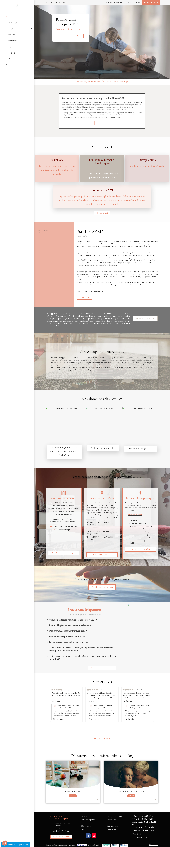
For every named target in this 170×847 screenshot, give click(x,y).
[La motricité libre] (73, 774)
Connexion (153, 845)
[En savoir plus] (84, 297)
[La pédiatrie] (17, 35)
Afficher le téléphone (65, 530)
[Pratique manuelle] (114, 816)
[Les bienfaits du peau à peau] (131, 774)
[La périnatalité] (17, 41)
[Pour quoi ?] (111, 819)
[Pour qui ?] (111, 823)
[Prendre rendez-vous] (151, 2)
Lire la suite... (56, 701)
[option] (66, 704)
